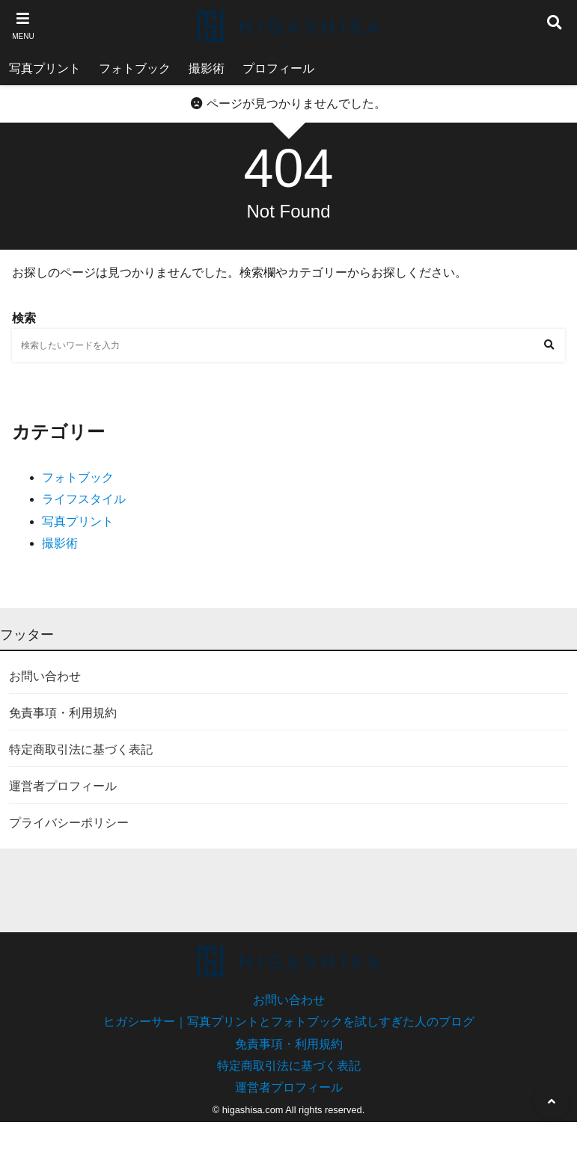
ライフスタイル (84, 499)
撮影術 (207, 68)
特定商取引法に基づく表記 (81, 749)
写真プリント (45, 68)
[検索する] (548, 345)
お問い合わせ (45, 676)
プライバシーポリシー (69, 822)
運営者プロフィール (63, 786)
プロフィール (278, 68)
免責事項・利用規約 (63, 712)
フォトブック (135, 68)
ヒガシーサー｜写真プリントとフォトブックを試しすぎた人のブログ (288, 1021)
